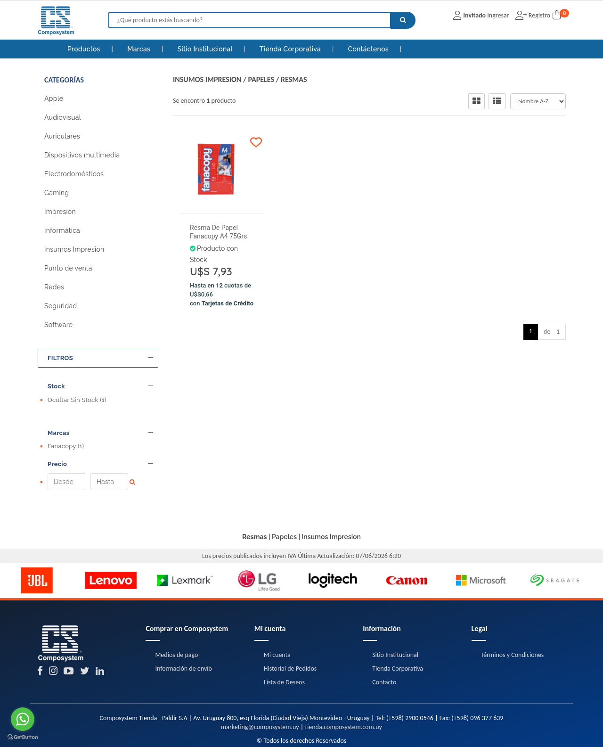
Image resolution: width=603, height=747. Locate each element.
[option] (37, 547)
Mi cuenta (277, 621)
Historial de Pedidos (290, 635)
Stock (100, 386)
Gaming (56, 193)
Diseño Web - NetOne (205, 733)
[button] (418, 733)
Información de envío (183, 635)
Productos (83, 49)
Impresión (60, 211)
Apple (53, 98)
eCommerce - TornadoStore (266, 733)
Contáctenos (369, 49)
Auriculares (62, 136)
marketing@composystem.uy (260, 694)
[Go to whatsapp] (22, 719)
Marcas (139, 49)
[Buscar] (403, 20)
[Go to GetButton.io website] (23, 737)
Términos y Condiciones (512, 621)
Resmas (294, 79)
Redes (54, 287)
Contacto (384, 649)
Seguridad (60, 306)
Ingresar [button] (498, 15)
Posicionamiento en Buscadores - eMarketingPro (357, 733)
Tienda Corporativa (291, 49)
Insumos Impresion (74, 249)
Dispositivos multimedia (82, 155)
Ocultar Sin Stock (77, 399)
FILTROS (100, 358)
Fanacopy (66, 430)
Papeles (261, 79)
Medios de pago (176, 621)
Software (58, 324)
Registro (538, 15)
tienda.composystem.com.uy (343, 694)
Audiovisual (62, 117)
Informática (62, 230)
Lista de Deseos (284, 649)
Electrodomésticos (74, 174)
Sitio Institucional (206, 49)
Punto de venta (68, 268)
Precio (100, 447)
